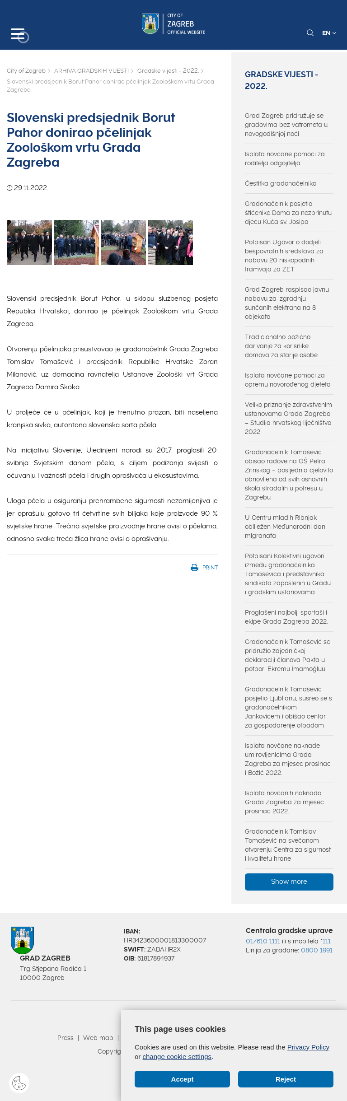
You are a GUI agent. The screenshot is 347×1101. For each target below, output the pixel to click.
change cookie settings (177, 1056)
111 (327, 941)
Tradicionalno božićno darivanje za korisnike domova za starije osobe (281, 346)
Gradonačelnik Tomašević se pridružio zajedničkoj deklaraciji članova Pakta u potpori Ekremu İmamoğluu (287, 655)
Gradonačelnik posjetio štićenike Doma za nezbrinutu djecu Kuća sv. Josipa (288, 212)
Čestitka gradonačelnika (281, 183)
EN (329, 33)
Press (65, 1037)
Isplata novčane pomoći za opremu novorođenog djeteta (288, 380)
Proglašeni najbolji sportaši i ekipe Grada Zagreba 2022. (286, 617)
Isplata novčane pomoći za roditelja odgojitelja (285, 158)
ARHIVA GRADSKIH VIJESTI (91, 70)
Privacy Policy (308, 1047)
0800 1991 (317, 950)
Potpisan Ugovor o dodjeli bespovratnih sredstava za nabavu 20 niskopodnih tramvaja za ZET (284, 255)
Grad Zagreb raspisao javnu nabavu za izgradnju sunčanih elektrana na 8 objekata (287, 303)
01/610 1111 (263, 941)
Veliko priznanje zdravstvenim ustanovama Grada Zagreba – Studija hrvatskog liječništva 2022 (288, 418)
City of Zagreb (26, 70)
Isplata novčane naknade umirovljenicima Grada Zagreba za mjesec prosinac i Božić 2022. (288, 759)
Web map (98, 1037)
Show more (289, 881)
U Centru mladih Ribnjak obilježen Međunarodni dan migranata (285, 526)
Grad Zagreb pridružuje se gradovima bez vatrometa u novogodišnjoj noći (286, 124)
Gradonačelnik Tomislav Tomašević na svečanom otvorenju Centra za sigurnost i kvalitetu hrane (288, 845)
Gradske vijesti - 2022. (168, 70)
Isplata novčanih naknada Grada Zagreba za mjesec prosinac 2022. (284, 802)
